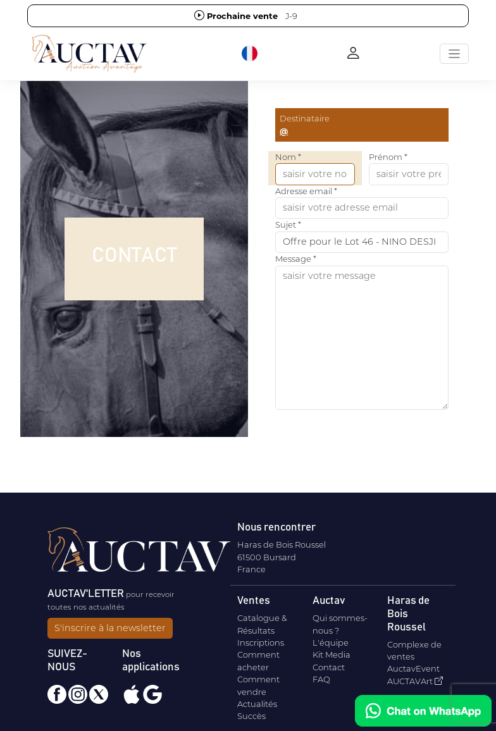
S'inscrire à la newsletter (110, 628)
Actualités (257, 704)
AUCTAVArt (415, 681)
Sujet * (288, 224)
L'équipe (331, 642)
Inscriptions (260, 642)
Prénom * (388, 157)
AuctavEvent (413, 668)
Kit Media (331, 654)
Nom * (288, 157)
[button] (250, 53)
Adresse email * (306, 191)
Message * (295, 259)
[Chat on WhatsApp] (423, 711)
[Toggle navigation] (454, 54)
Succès (251, 716)
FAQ (321, 679)
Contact (329, 667)
